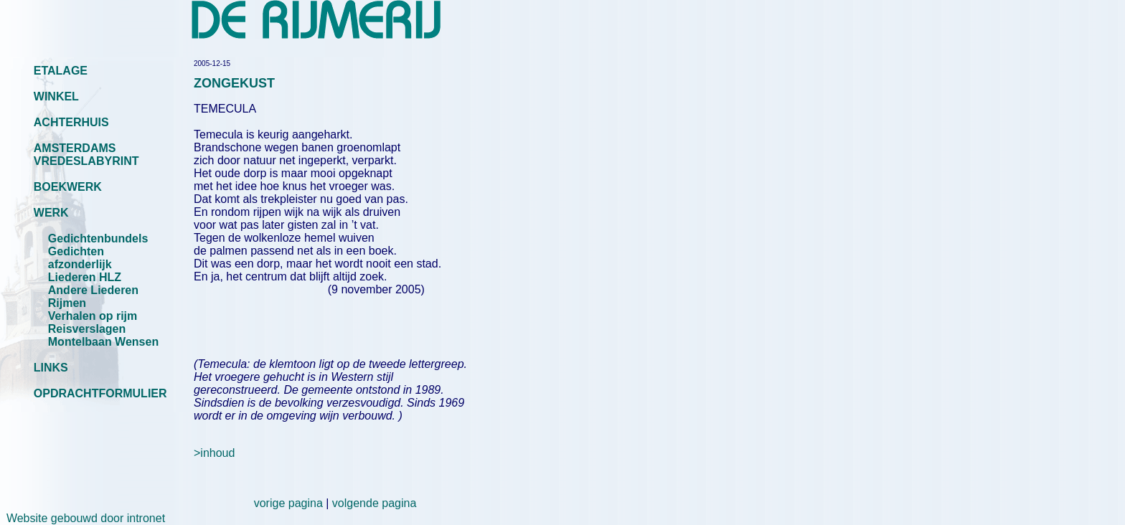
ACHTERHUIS (71, 122)
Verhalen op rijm (92, 316)
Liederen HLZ (84, 277)
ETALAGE (61, 71)
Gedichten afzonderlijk (80, 257)
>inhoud (214, 453)
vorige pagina (288, 503)
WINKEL (56, 96)
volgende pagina (374, 503)
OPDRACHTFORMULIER (100, 393)
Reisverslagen (87, 329)
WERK (51, 213)
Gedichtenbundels (98, 238)
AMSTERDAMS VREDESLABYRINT (86, 154)
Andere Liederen (93, 290)
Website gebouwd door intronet (82, 518)
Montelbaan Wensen (103, 342)
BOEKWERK (68, 187)
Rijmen (67, 303)
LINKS (51, 367)
